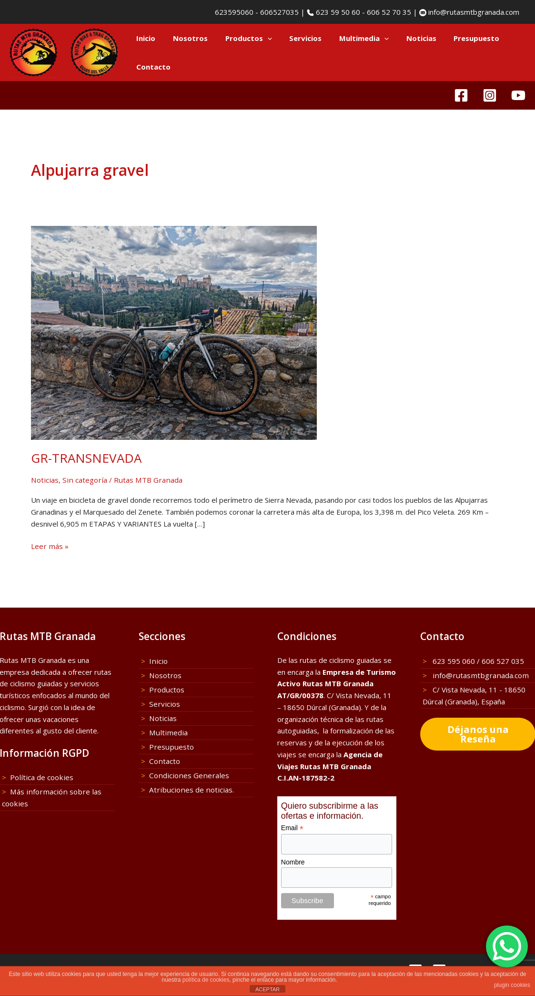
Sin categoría (82, 480)
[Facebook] (461, 95)
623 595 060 (453, 661)
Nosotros (185, 38)
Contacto (152, 66)
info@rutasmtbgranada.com (472, 12)
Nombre (293, 862)
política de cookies (206, 979)
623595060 (233, 12)
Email (292, 828)
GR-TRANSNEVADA (86, 458)
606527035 (279, 12)
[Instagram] (490, 95)
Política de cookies (40, 778)
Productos (240, 38)
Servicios (294, 38)
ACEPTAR (267, 989)
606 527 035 (503, 661)
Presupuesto (456, 38)
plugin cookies (512, 985)
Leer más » (49, 546)
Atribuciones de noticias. (188, 788)
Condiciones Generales (186, 774)
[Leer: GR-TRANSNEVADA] (174, 331)
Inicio (144, 38)
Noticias (404, 38)
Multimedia (349, 38)
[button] (259, 38)
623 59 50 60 (337, 12)
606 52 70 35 (389, 12)
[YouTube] (518, 95)
